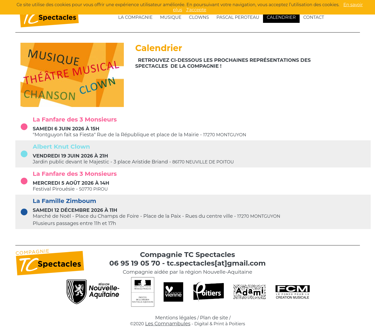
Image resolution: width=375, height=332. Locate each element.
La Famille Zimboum (64, 201)
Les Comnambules (167, 324)
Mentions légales (175, 318)
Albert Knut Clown (61, 146)
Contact (313, 17)
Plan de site (214, 318)
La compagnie (135, 17)
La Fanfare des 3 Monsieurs (75, 119)
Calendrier (281, 17)
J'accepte (196, 9)
